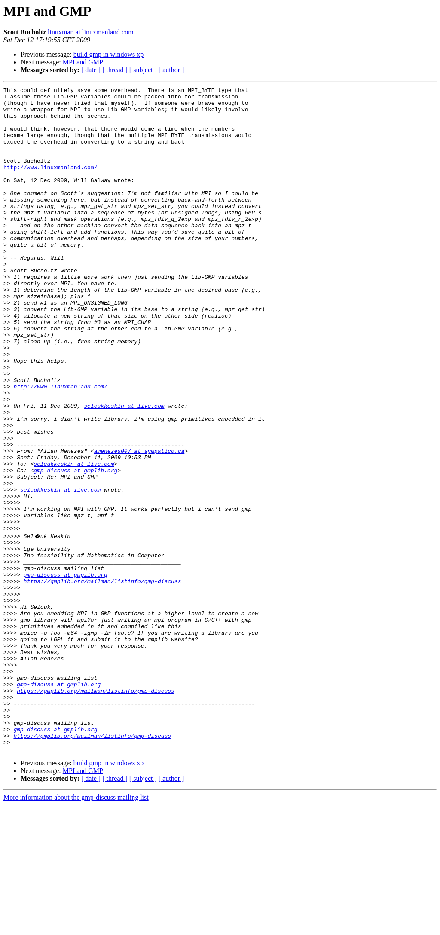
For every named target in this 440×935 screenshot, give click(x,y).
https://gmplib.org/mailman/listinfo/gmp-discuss (102, 679)
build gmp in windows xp (108, 54)
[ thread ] (115, 69)
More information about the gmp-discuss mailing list (76, 927)
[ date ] (91, 69)
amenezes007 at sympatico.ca (139, 524)
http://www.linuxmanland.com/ (50, 184)
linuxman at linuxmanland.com (91, 32)
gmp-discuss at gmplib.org (75, 547)
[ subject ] (143, 69)
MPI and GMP (83, 62)
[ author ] (171, 69)
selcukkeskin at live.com (124, 470)
